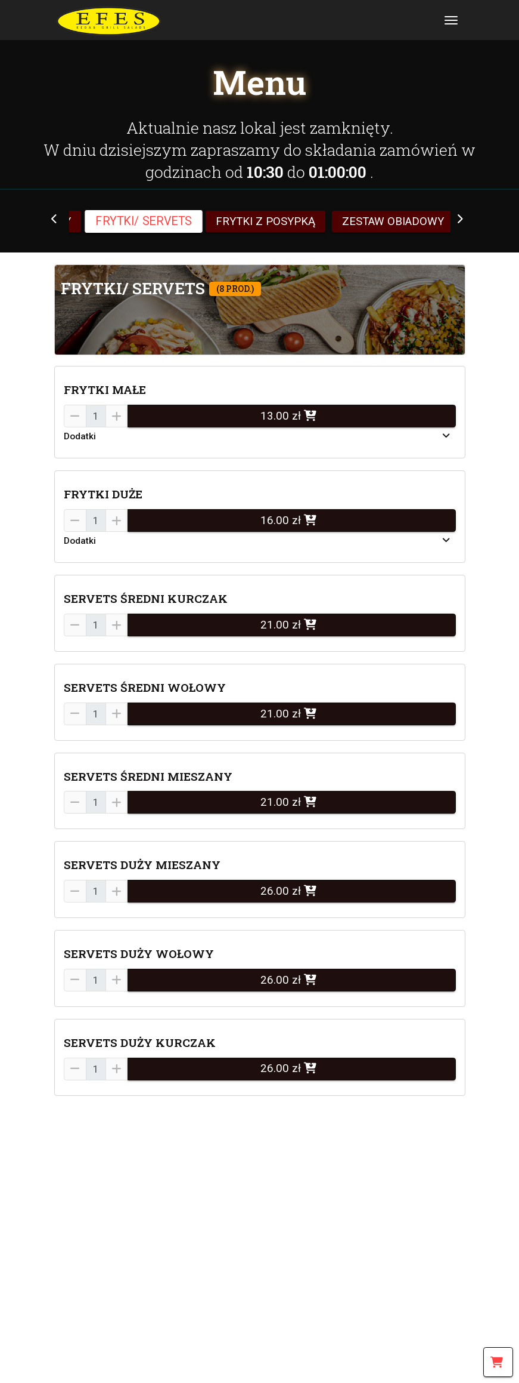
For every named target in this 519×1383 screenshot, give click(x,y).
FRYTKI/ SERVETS (143, 221)
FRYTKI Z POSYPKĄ (265, 221)
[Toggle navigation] (451, 20)
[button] (259, 309)
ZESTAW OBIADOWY (393, 221)
